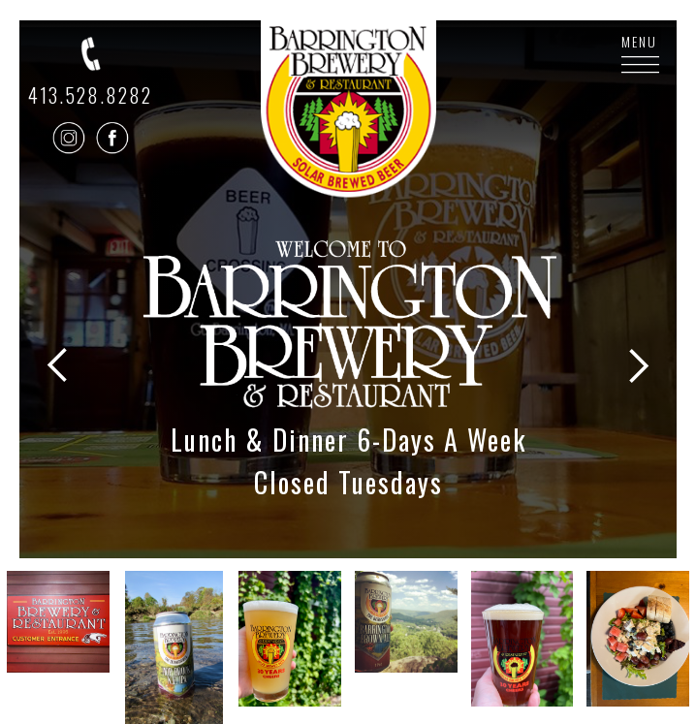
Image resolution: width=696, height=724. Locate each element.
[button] (58, 316)
